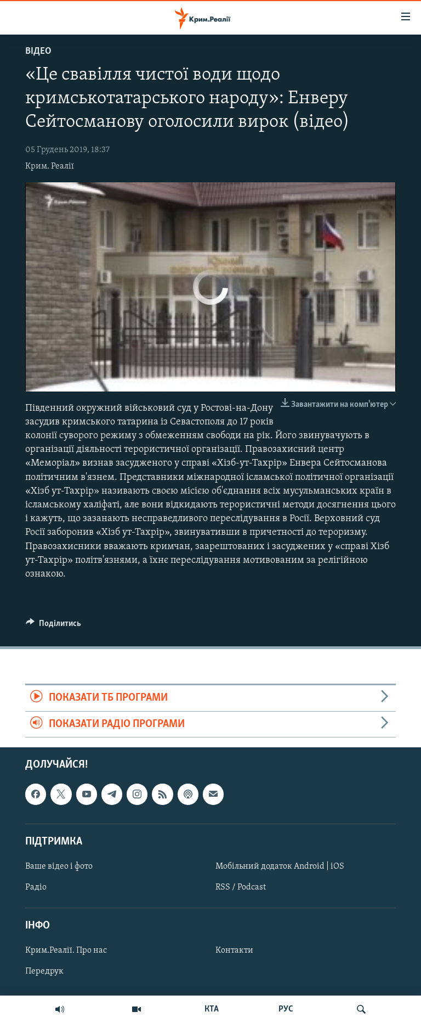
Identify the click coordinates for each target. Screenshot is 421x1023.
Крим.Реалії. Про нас (66, 950)
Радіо (36, 887)
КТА (211, 1009)
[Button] (53, 626)
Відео (38, 51)
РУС (285, 1009)
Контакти (234, 950)
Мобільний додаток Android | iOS (279, 866)
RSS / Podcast (240, 887)
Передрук (44, 971)
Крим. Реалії (49, 166)
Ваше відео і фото (59, 866)
